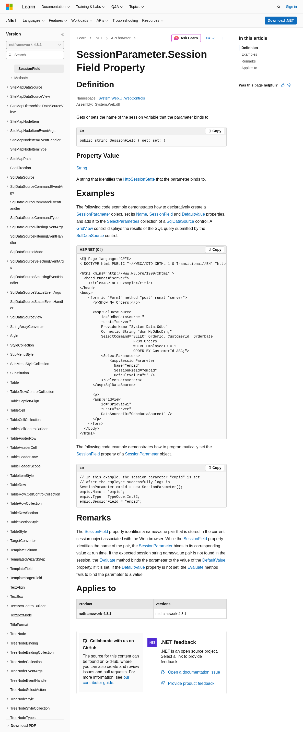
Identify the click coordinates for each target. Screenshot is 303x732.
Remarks (248, 61)
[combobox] (35, 45)
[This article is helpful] (283, 85)
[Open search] (279, 6)
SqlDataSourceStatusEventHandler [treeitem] (36, 305)
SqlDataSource (180, 221)
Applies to (249, 68)
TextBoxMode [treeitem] (21, 615)
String (81, 168)
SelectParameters (123, 221)
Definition (249, 48)
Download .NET (281, 20)
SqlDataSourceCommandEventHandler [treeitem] (36, 205)
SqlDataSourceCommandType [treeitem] (34, 218)
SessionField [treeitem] (29, 69)
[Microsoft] (9, 7)
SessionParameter (93, 214)
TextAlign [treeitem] (17, 587)
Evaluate (107, 560)
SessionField (161, 214)
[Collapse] (62, 34)
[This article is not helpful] (289, 85)
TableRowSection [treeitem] (24, 513)
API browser (121, 38)
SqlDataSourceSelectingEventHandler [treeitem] (36, 280)
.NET (99, 38)
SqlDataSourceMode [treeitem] (26, 252)
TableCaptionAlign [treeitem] (24, 401)
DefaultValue (193, 214)
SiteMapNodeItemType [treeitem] (28, 149)
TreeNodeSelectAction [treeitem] (28, 690)
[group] (151, 346)
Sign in (291, 7)
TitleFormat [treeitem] (19, 625)
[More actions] (222, 38)
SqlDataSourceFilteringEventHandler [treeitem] (36, 239)
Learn (82, 38)
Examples (249, 54)
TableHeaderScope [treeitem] (25, 466)
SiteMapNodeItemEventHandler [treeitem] (35, 140)
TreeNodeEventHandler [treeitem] (29, 680)
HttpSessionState (139, 179)
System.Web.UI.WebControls (122, 98)
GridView (84, 228)
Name (141, 214)
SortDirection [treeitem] (20, 168)
